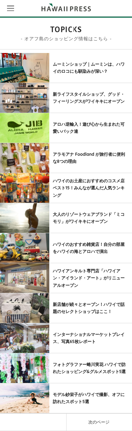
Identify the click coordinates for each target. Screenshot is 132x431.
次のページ (98, 422)
